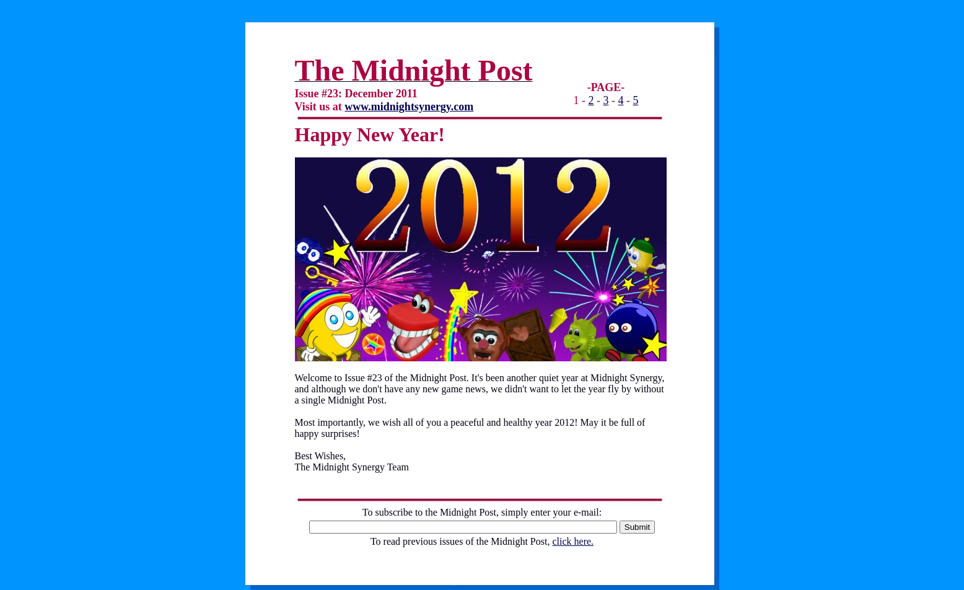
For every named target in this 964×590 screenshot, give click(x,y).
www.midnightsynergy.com (408, 106)
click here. (573, 541)
